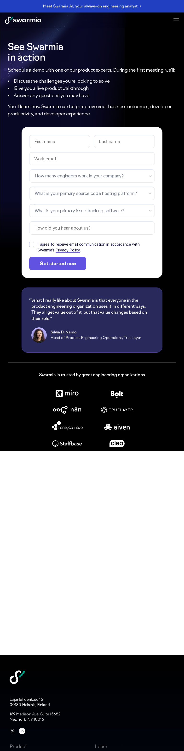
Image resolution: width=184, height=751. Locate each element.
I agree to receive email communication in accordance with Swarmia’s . (89, 247)
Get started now (58, 263)
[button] (176, 20)
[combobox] (34, 193)
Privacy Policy (68, 250)
